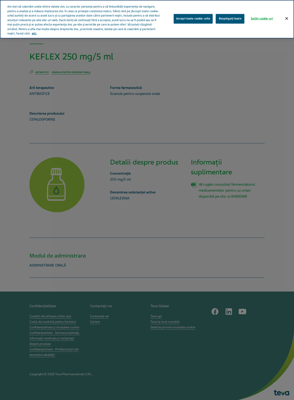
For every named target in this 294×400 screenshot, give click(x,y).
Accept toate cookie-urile (193, 12)
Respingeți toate (230, 12)
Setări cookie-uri (262, 12)
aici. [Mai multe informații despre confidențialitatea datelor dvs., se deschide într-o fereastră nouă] (34, 27)
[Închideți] (287, 12)
